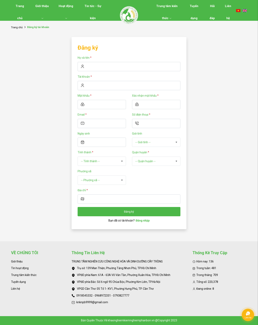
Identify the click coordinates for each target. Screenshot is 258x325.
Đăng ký (129, 211)
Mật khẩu (85, 95)
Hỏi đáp (212, 8)
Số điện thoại (141, 114)
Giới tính (137, 133)
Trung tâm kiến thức (167, 8)
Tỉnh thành (85, 152)
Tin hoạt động (20, 268)
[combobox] (156, 142)
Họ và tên (85, 57)
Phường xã (84, 171)
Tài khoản (85, 76)
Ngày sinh (84, 133)
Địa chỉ (83, 190)
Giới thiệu (42, 8)
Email (82, 114)
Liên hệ (228, 8)
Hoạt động (66, 8)
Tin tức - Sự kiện (92, 8)
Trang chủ (20, 8)
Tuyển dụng (194, 8)
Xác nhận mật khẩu (145, 95)
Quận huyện (140, 152)
